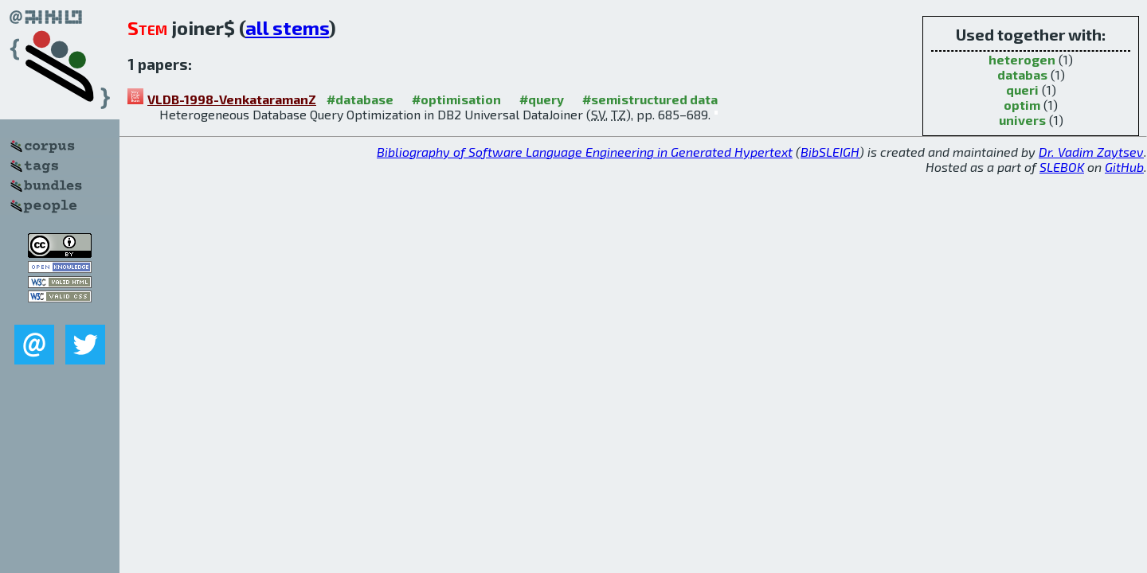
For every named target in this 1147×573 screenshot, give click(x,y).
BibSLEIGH (830, 151)
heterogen (1021, 59)
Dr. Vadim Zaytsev (1091, 151)
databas (1022, 74)
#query (541, 99)
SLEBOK (1061, 166)
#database (360, 99)
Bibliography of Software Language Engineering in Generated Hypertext (585, 151)
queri (1022, 89)
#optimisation (456, 99)
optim (1022, 104)
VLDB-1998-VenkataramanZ (231, 99)
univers (1022, 119)
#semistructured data (650, 99)
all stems (287, 27)
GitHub (1124, 166)
